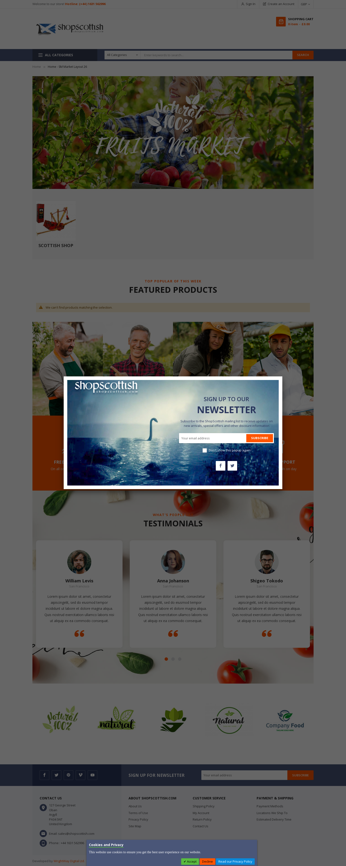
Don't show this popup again (229, 450)
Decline (207, 861)
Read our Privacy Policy (235, 861)
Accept (191, 861)
